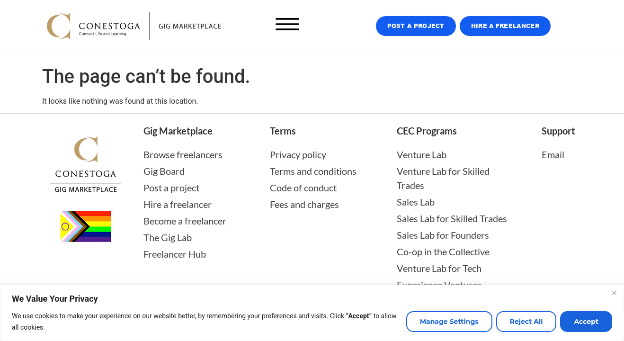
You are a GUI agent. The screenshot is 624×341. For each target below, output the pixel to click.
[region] (312, 313)
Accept (586, 321)
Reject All (526, 321)
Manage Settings (449, 321)
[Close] (614, 292)
